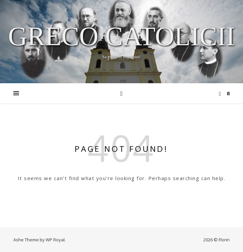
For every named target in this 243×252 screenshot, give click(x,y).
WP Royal (55, 240)
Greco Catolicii (121, 36)
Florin (224, 240)
